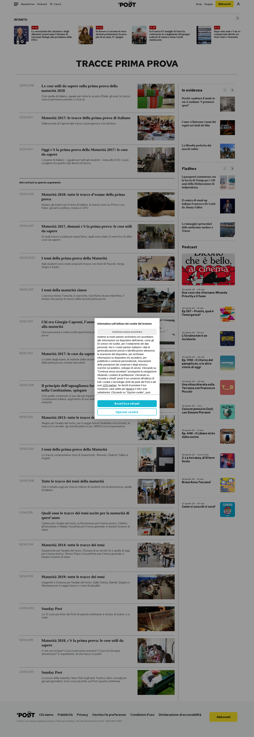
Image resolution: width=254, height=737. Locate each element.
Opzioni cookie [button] (127, 412)
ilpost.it (130, 388)
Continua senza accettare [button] (127, 331)
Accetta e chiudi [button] (126, 403)
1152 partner (109, 385)
